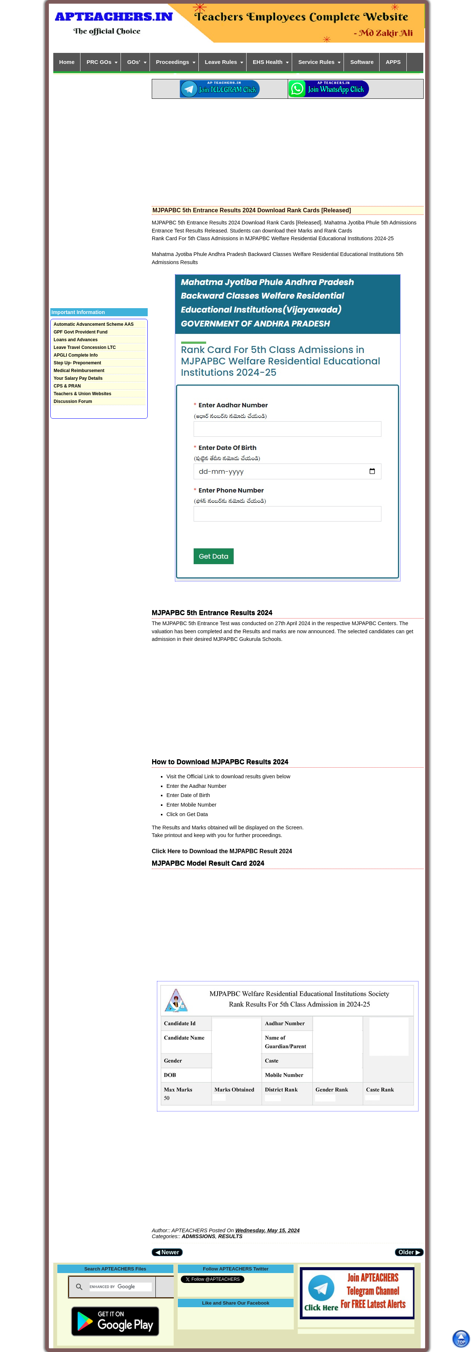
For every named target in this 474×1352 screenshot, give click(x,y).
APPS (393, 62)
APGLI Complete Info (76, 355)
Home (67, 62)
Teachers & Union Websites (82, 393)
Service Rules (316, 62)
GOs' (133, 62)
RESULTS (230, 1236)
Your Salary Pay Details (78, 378)
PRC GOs (99, 62)
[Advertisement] (288, 150)
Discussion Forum (73, 401)
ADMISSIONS (198, 1236)
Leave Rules (221, 62)
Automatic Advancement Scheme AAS (94, 324)
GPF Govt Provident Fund (81, 332)
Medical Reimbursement (79, 370)
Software (361, 62)
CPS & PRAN (67, 386)
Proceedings (172, 62)
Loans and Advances (76, 339)
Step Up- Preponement (77, 362)
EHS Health (268, 62)
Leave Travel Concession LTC (85, 347)
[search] (121, 1287)
